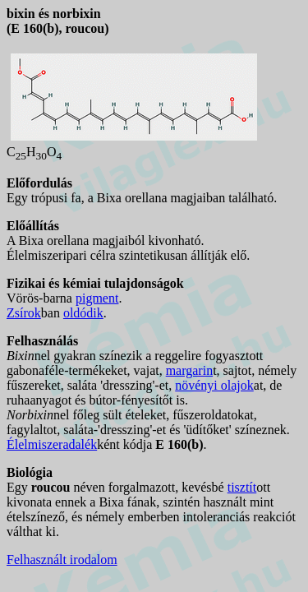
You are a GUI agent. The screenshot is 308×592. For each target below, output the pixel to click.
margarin (189, 370)
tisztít (242, 487)
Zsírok (24, 313)
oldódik (83, 313)
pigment (97, 298)
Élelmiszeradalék (52, 444)
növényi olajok (214, 385)
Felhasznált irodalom (62, 560)
